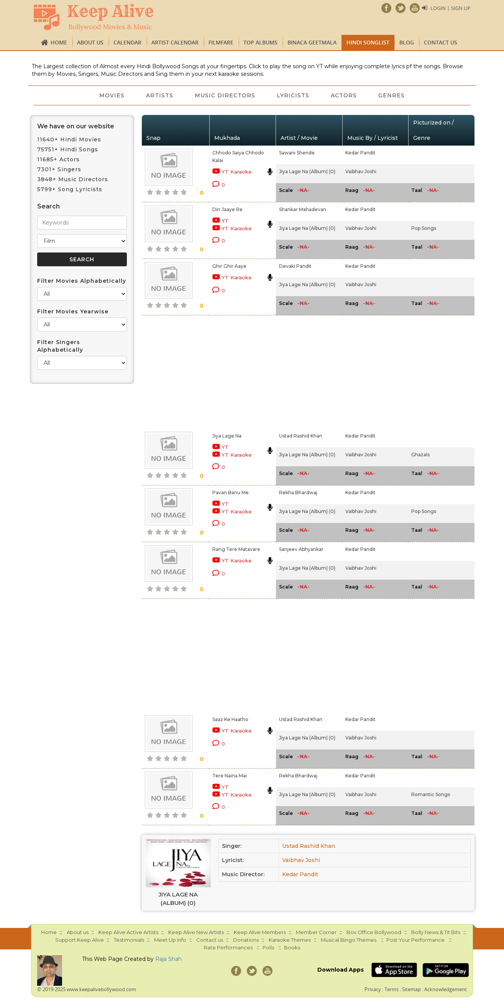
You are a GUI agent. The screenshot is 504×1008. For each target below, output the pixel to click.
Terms (391, 989)
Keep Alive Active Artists (128, 932)
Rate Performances (228, 947)
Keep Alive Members (260, 932)
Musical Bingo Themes (348, 940)
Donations (246, 940)
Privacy (372, 989)
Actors (344, 95)
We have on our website (75, 126)
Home (59, 42)
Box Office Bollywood (373, 932)
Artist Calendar (175, 42)
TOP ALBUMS (260, 42)
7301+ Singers (59, 169)
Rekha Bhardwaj (298, 492)
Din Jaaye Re (227, 209)
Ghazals (420, 454)
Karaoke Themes (290, 940)
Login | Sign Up (450, 8)
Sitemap (411, 989)
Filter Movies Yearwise (72, 311)
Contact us (440, 42)
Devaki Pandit (295, 266)
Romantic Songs (430, 794)
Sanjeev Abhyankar (301, 549)
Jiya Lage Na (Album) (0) (307, 171)
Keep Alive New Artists (196, 932)
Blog (406, 42)
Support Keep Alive (79, 940)
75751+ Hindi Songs (67, 149)
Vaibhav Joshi (360, 171)
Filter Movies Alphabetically (81, 280)
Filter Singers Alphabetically (60, 346)
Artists (159, 95)
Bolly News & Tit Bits (435, 932)
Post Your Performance (415, 940)
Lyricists (293, 95)
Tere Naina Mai (229, 776)
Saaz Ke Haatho (230, 719)
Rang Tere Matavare (236, 549)
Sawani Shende (297, 153)
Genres (391, 95)
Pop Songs (423, 228)
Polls (268, 947)
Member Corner (316, 932)
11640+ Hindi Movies (69, 139)
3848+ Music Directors (72, 179)
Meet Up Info (170, 940)
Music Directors (225, 95)
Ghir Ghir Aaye (229, 266)
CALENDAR (127, 42)
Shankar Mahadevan (302, 209)
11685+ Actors (58, 159)
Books (292, 947)
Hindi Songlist (367, 42)
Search (48, 206)
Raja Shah (168, 959)
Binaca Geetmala (312, 42)
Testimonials (129, 940)
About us (90, 42)
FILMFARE (220, 42)
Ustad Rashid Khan (300, 436)
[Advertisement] (239, 372)
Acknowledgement (445, 989)
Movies (112, 95)
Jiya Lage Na (226, 436)
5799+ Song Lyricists (69, 189)
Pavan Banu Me (230, 492)
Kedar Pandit (360, 153)
